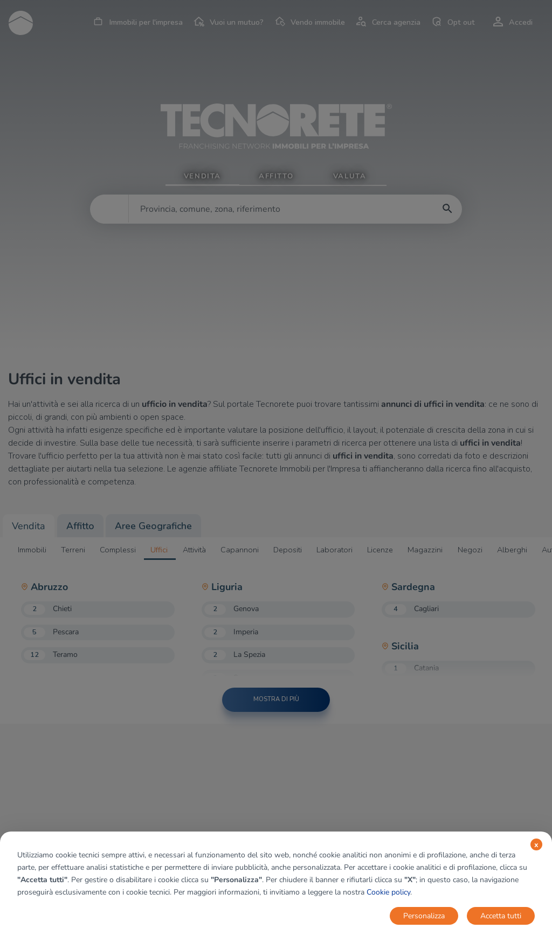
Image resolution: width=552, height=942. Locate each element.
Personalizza (424, 916)
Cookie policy (388, 892)
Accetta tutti (500, 916)
